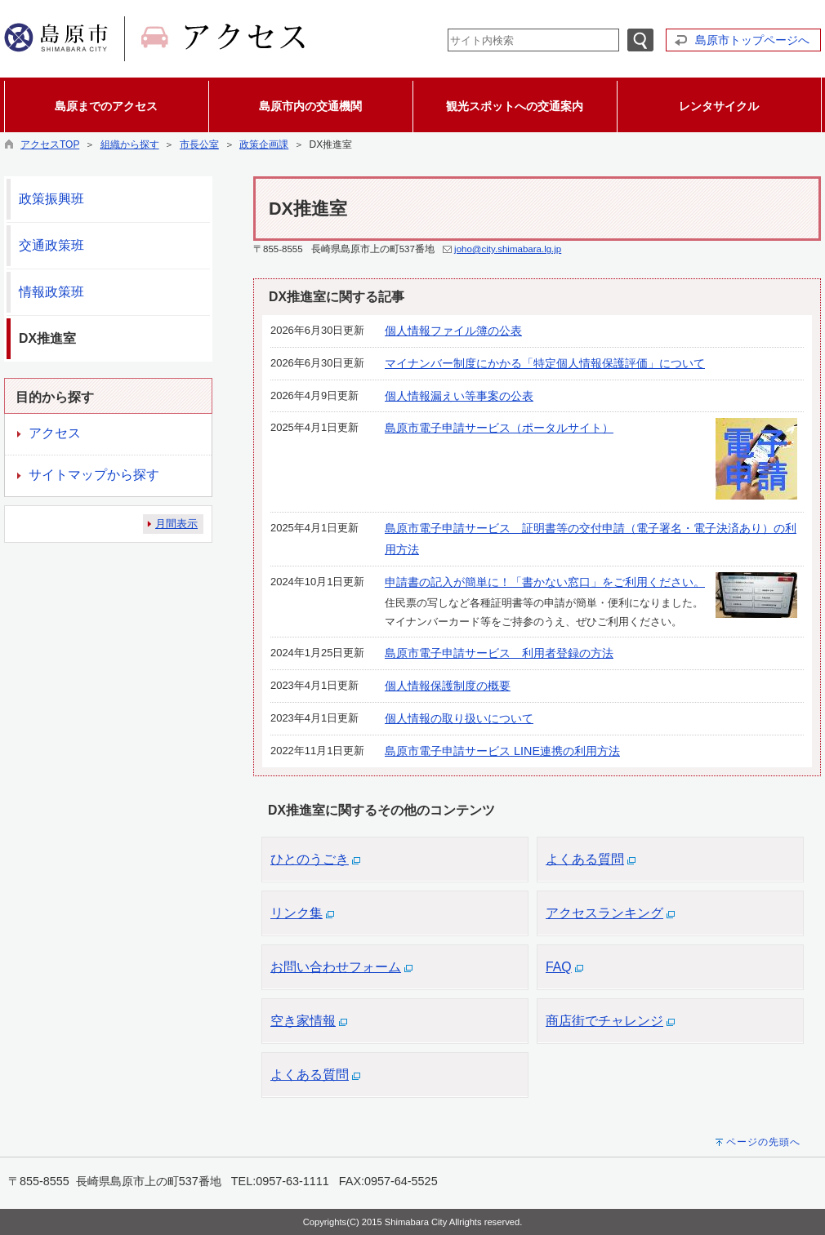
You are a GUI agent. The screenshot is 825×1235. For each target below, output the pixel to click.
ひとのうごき (309, 859)
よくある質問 (585, 859)
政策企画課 (263, 144)
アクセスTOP (49, 144)
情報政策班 (51, 292)
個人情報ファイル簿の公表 (453, 330)
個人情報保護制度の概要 (448, 685)
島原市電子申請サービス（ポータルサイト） (499, 427)
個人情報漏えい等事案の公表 (459, 395)
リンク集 (296, 913)
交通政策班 (51, 245)
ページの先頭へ (763, 1142)
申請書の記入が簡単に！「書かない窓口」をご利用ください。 (545, 582)
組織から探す (129, 144)
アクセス (55, 433)
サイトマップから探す (94, 475)
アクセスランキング (604, 913)
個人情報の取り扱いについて (459, 718)
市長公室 (199, 144)
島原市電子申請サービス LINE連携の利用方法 (502, 750)
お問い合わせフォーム (335, 967)
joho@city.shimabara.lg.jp (507, 249)
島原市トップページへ (752, 40)
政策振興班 (51, 199)
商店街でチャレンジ (604, 1021)
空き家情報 (303, 1021)
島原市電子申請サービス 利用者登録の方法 (499, 653)
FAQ (559, 967)
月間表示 (176, 524)
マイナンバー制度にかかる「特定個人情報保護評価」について (545, 363)
